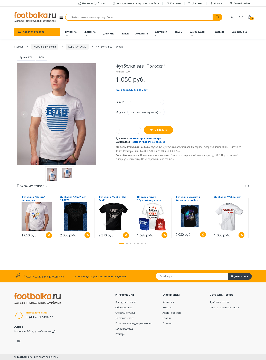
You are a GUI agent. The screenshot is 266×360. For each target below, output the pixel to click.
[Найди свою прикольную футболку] (139, 17)
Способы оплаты (125, 312)
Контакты (173, 3)
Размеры (120, 334)
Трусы (178, 31)
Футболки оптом (219, 302)
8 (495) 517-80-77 (39, 317)
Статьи (167, 318)
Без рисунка (239, 31)
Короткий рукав (77, 46)
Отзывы (167, 323)
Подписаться (239, 276)
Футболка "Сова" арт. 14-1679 (73, 199)
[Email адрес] (192, 276)
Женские (90, 31)
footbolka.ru (24, 356)
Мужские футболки (45, 46)
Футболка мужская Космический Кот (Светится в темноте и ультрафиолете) (190, 199)
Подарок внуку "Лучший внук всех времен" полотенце (149, 199)
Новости (167, 307)
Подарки (218, 31)
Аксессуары (197, 31)
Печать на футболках (91, 3)
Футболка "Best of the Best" (112, 199)
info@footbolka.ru (37, 312)
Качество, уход (124, 328)
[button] (145, 102)
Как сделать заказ (125, 302)
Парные (124, 33)
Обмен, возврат (124, 307)
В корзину (158, 130)
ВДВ (41, 57)
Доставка (195, 3)
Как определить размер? (132, 89)
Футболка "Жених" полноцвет (33, 199)
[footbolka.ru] (35, 17)
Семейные (141, 33)
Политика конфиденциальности (133, 323)
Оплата (216, 3)
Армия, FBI (26, 57)
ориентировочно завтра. (146, 138)
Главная (19, 46)
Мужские (71, 31)
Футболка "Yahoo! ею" (228, 197)
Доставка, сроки (124, 318)
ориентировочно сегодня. (148, 141)
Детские (108, 33)
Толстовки (160, 31)
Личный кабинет (241, 3)
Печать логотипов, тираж (224, 307)
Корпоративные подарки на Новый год (136, 3)
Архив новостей (172, 312)
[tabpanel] (36, 218)
